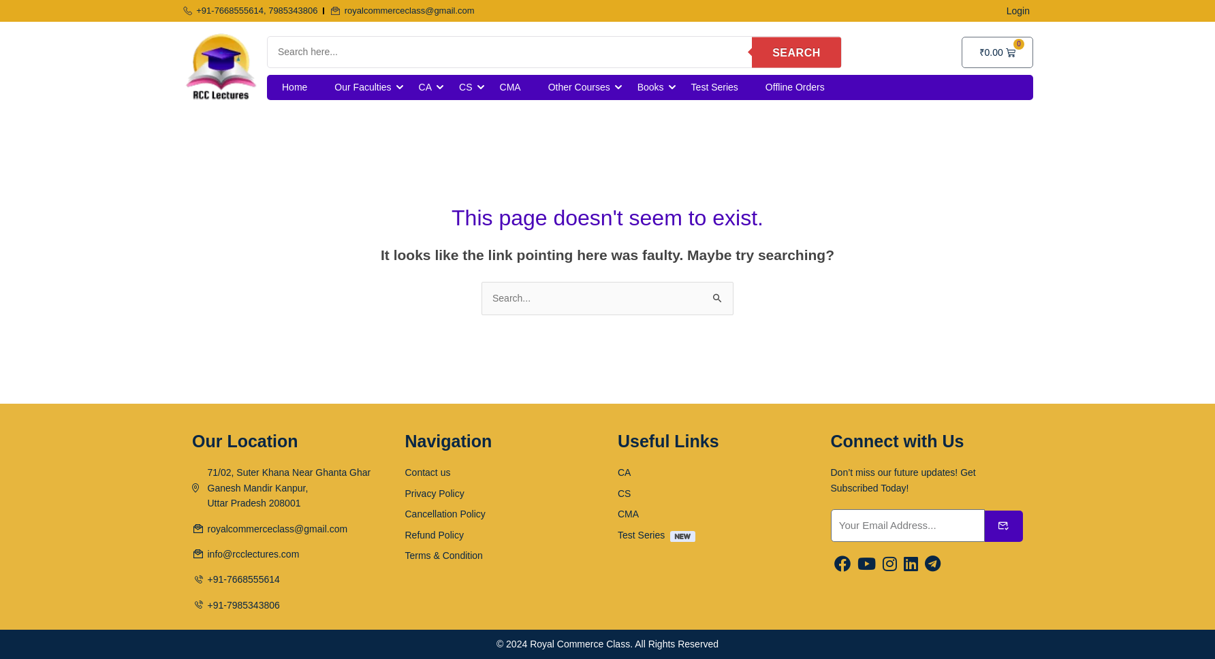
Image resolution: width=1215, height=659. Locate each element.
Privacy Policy (434, 493)
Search (796, 52)
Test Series (714, 87)
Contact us (428, 472)
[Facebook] (842, 565)
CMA (510, 87)
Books (650, 87)
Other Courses (579, 87)
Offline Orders (795, 87)
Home (294, 87)
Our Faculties (362, 87)
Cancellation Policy (445, 514)
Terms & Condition (444, 555)
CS (465, 87)
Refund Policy (434, 535)
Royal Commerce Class (580, 644)
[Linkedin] (911, 565)
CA (425, 87)
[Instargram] (890, 565)
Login (1018, 10)
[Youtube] (866, 565)
